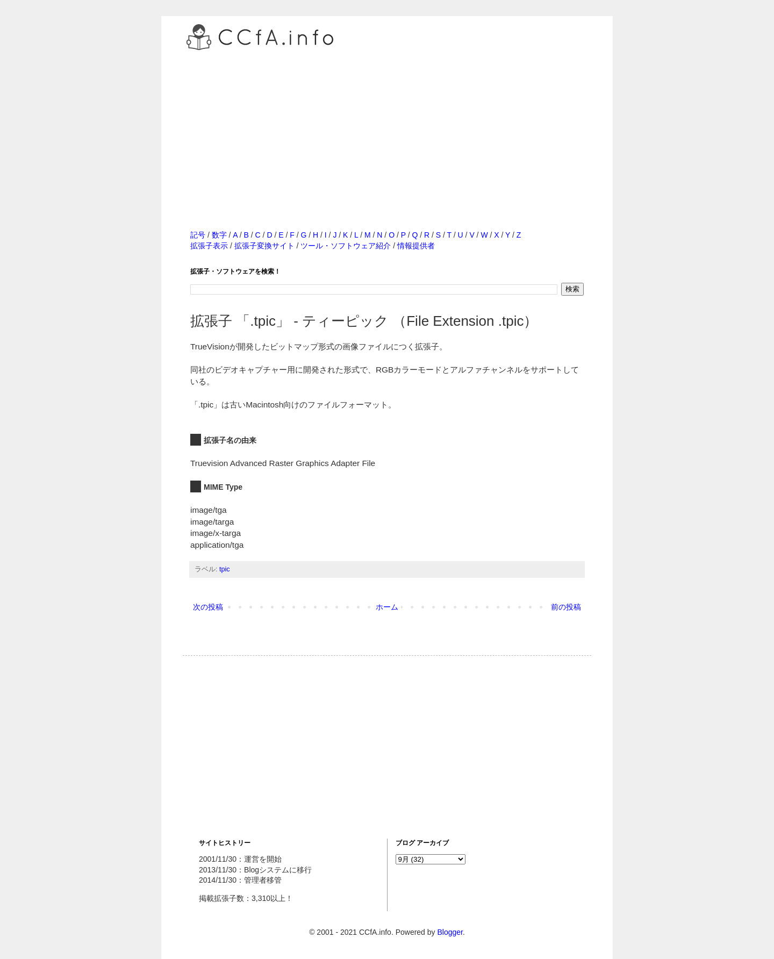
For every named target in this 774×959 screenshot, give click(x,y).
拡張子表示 (209, 245)
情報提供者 (416, 245)
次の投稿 (208, 607)
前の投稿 (566, 607)
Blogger (449, 932)
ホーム (387, 607)
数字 (219, 235)
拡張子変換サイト (264, 245)
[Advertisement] (387, 128)
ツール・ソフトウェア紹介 (345, 245)
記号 (197, 235)
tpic (224, 569)
